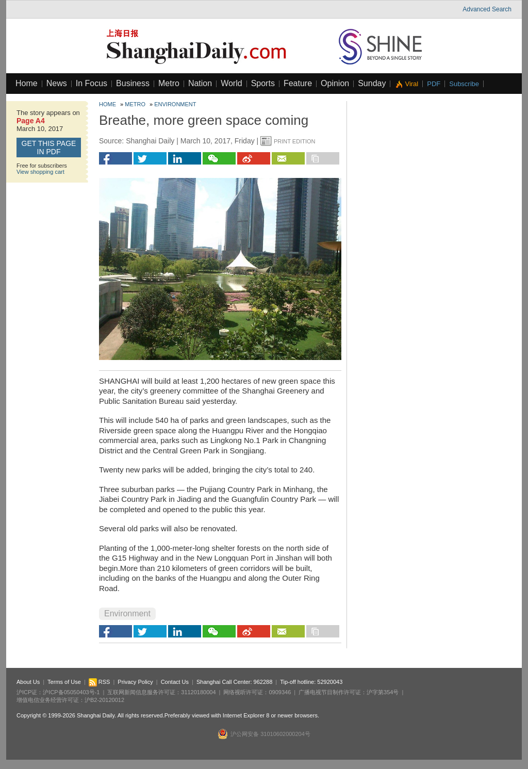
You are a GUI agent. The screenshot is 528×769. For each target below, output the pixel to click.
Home (26, 83)
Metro (168, 83)
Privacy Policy (135, 682)
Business (133, 83)
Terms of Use (64, 682)
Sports (263, 83)
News (56, 83)
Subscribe (464, 84)
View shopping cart (40, 172)
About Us (28, 682)
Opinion (335, 83)
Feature (298, 83)
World (231, 83)
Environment (175, 104)
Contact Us (175, 682)
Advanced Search (487, 9)
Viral (411, 84)
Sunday (372, 83)
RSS (99, 682)
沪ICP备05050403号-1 (71, 692)
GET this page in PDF (49, 147)
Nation (200, 83)
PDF (433, 84)
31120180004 (198, 692)
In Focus (91, 83)
